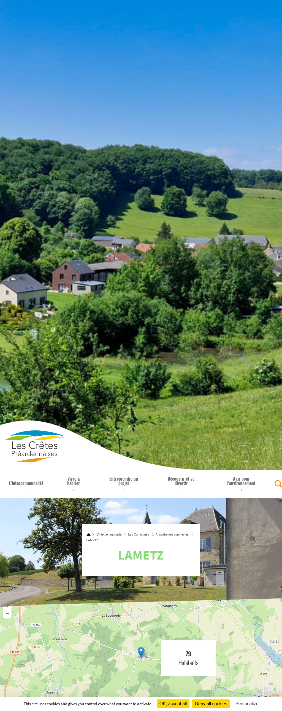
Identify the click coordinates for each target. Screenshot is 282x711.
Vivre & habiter (73, 484)
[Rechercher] (278, 484)
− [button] (7, 614)
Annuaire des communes (172, 534)
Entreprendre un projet (123, 484)
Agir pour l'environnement (241, 484)
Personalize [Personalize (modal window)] (247, 703)
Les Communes (138, 534)
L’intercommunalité (26, 487)
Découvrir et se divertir (181, 484)
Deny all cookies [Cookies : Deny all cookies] (211, 703)
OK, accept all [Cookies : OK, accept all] (173, 703)
